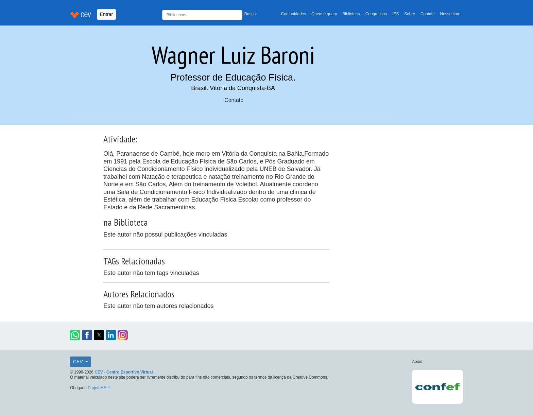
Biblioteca (351, 14)
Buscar (250, 14)
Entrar (106, 14)
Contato (427, 14)
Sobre (409, 14)
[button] (75, 335)
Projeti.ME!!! (99, 387)
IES (395, 14)
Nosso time (450, 14)
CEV (78, 361)
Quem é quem (324, 14)
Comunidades (293, 14)
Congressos (376, 14)
